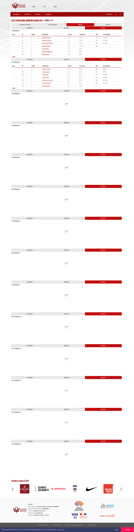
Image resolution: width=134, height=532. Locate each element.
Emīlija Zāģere (46, 72)
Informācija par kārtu (25, 24)
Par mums (48, 14)
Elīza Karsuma (45, 54)
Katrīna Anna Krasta (47, 80)
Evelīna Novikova (46, 37)
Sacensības (17, 14)
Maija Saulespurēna (47, 51)
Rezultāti (108, 24)
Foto (44, 6)
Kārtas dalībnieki (52, 24)
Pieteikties (109, 14)
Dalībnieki (66, 28)
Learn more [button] (61, 529)
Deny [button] (116, 529)
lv (115, 14)
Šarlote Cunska (46, 69)
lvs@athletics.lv (39, 511)
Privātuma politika (57, 525)
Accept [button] (127, 529)
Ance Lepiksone (46, 83)
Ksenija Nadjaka (46, 46)
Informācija (30, 28)
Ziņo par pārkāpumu (43, 525)
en (120, 14)
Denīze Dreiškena (46, 40)
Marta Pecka (45, 77)
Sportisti (38, 14)
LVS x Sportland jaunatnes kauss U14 (27, 20)
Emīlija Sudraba (46, 86)
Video (55, 6)
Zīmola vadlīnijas (91, 525)
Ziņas (33, 6)
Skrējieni (80, 24)
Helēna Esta (45, 74)
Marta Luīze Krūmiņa (47, 43)
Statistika (28, 14)
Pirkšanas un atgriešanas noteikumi (74, 525)
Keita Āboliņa (45, 49)
